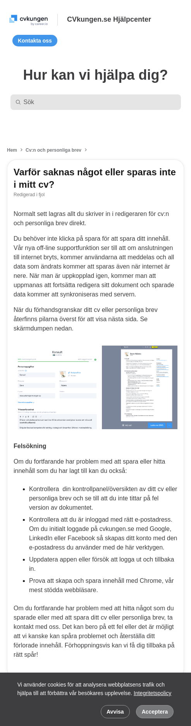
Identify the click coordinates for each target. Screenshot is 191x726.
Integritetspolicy (152, 693)
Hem (12, 150)
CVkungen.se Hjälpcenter (109, 19)
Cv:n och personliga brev (53, 150)
